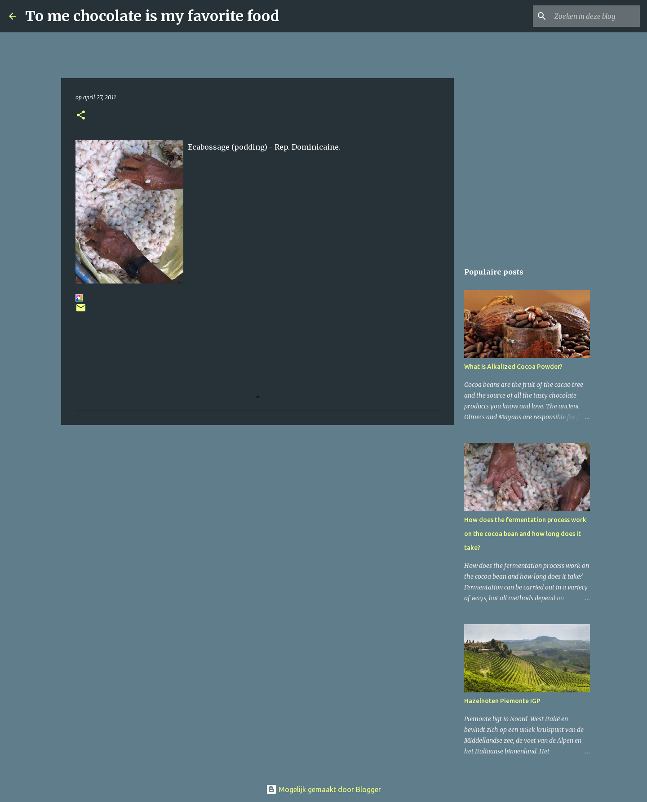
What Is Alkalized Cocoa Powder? (513, 366)
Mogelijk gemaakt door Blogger (323, 789)
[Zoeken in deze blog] (592, 16)
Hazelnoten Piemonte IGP (502, 701)
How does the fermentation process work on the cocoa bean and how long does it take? (525, 533)
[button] (80, 116)
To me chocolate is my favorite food (152, 16)
